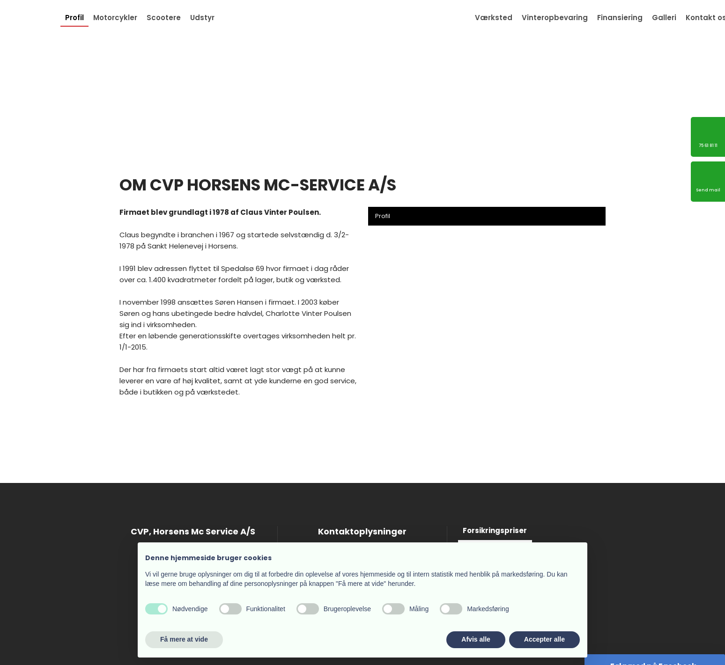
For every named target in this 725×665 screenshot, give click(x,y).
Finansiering (620, 17)
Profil (74, 17)
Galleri (664, 17)
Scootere (164, 17)
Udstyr (202, 17)
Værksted (493, 17)
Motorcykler (115, 17)
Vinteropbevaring (555, 17)
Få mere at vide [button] (184, 639)
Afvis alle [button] (475, 639)
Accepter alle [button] (544, 639)
